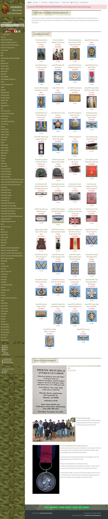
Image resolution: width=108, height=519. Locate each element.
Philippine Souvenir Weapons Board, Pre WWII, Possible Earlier (41, 232)
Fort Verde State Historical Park (83, 418)
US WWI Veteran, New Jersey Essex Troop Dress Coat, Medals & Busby (58, 232)
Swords (2, 300)
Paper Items (3, 269)
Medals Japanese (4, 237)
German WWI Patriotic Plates (7, 121)
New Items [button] (44, 2)
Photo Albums (4, 277)
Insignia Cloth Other (5, 177)
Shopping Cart (84, 2)
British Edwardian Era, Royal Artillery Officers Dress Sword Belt (58, 186)
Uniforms (3, 321)
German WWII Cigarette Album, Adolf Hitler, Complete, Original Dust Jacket (92, 90)
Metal (2, 55)
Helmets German (4, 148)
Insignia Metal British (6, 190)
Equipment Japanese (5, 98)
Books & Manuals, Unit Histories (8, 79)
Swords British (4, 303)
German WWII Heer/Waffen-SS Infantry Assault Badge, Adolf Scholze (75, 306)
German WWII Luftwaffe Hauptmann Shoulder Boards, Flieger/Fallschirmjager (75, 257)
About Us (4, 346)
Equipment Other (4, 100)
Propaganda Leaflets (5, 290)
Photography (3, 279)
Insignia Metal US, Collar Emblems (8, 206)
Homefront (3, 158)
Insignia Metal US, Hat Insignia (8, 211)
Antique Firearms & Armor (6, 40)
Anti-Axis (3, 37)
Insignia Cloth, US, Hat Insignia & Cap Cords (11, 185)
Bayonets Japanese (5, 69)
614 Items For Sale (7, 361)
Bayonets (3, 61)
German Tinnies (4, 119)
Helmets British (4, 145)
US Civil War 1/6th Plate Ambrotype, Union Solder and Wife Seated (58, 42)
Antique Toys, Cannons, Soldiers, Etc (9, 42)
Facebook (4, 371)
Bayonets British (4, 63)
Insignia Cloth (4, 166)
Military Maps (4, 261)
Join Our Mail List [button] (53, 507)
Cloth (2, 53)
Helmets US (3, 156)
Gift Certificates (4, 124)
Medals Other (4, 240)
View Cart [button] (47, 507)
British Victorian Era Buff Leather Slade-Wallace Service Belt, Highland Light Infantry (41, 186)
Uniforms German (5, 329)
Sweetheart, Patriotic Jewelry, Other (9, 298)
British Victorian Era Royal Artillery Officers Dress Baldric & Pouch (75, 186)
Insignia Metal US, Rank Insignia (8, 213)
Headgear (3, 127)
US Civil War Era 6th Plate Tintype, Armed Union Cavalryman (41, 42)
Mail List (4, 349)
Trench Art (3, 319)
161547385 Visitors (7, 359)
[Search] (10, 25)
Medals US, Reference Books (7, 258)
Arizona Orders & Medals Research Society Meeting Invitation (74, 446)
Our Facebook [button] (74, 507)
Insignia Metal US (5, 200)
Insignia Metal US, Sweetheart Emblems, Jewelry (11, 216)
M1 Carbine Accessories (6, 227)
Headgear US (3, 140)
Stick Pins (3, 295)
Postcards (3, 287)
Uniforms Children (5, 327)
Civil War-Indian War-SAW (7, 84)
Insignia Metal (4, 187)
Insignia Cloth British (6, 169)
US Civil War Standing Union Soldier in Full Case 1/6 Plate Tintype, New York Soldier (74, 42)
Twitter (4, 372)
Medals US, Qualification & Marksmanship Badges (12, 256)
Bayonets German (4, 66)
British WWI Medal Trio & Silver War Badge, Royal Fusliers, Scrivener (41, 115)
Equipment (3, 90)
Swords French (4, 306)
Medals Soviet (4, 242)
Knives (2, 224)
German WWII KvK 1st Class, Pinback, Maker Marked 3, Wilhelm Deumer (91, 282)
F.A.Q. (4, 351)
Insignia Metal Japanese (6, 195)
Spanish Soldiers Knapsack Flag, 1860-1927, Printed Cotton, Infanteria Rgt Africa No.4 (75, 232)
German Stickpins (5, 116)
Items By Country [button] (54, 2)
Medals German (4, 235)
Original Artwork (4, 266)
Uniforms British (5, 324)
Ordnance (3, 264)
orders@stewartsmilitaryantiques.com (92, 515)
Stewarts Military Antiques (46, 513)
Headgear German (4, 132)
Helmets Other (4, 153)
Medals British (4, 232)
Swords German (4, 308)
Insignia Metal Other (5, 198)
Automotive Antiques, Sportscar (8, 48)
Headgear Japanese (5, 134)
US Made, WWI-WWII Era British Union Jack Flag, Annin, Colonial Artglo (75, 211)
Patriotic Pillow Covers (6, 271)
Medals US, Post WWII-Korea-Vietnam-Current (11, 253)
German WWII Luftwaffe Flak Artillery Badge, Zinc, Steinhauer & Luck (58, 306)
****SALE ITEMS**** (6, 34)
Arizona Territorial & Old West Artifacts (10, 45)
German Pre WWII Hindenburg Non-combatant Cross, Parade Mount (41, 90)
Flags (2, 108)
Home (29, 2)
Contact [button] (35, 2)
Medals (2, 229)
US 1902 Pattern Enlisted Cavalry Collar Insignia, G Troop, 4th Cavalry (91, 115)
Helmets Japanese (5, 150)
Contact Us (5, 347)
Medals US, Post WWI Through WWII (9, 250)
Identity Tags (4, 163)
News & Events (66, 2)
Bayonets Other (4, 71)
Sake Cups (3, 293)
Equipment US (4, 103)
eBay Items (5, 353)
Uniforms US (4, 337)
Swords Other (4, 314)
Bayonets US (3, 74)
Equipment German (5, 95)
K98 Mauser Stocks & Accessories (8, 221)
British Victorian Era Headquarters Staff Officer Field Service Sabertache (91, 186)
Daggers (2, 87)
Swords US (3, 316)
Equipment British (5, 92)
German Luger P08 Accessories (7, 113)
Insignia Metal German (6, 192)
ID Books (3, 161)
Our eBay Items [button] (61, 507)
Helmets (2, 142)
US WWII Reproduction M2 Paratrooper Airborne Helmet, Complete (58, 162)
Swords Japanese (4, 311)
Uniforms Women (5, 340)
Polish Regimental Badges (6, 285)
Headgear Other (4, 137)
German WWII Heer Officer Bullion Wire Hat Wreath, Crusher (41, 282)
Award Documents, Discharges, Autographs (10, 58)
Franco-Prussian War (5, 111)
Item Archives (6, 355)
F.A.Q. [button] (80, 507)
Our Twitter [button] (68, 507)
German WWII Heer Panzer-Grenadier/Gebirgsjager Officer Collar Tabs (58, 257)
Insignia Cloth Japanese (6, 174)
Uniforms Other (4, 335)
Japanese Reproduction (6, 219)
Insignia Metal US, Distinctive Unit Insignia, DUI (12, 208)
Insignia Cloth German (6, 171)
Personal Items (4, 274)
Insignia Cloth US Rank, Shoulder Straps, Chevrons (12, 182)
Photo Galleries (75, 2)
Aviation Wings (4, 50)
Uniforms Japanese (5, 332)
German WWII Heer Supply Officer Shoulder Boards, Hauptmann (92, 257)
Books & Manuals (4, 76)
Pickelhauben (4, 282)
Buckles (2, 82)
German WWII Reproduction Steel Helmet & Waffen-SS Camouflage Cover (41, 162)
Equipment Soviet (5, 105)
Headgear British (4, 129)
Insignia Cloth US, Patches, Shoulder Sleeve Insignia (12, 179)
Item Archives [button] (86, 507)
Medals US (3, 245)
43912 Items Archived (7, 363)
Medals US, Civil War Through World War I (10, 248)
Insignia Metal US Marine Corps (8, 203)
